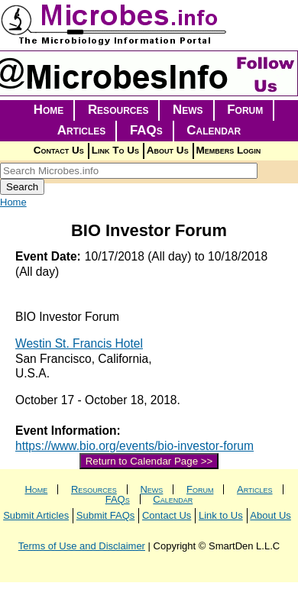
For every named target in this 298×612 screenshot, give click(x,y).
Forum (245, 109)
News (188, 109)
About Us (168, 150)
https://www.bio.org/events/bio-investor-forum (134, 445)
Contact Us (59, 150)
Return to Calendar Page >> (149, 461)
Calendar (213, 130)
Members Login (228, 150)
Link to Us (221, 515)
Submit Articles (36, 515)
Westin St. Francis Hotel (79, 343)
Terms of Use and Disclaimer (81, 546)
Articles (81, 130)
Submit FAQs (105, 515)
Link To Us (115, 150)
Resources (118, 109)
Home (49, 109)
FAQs (146, 130)
